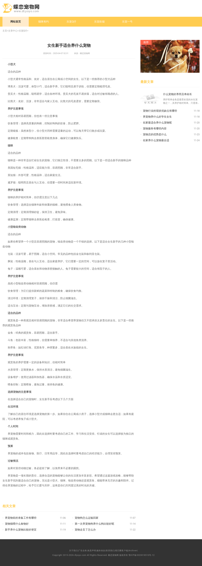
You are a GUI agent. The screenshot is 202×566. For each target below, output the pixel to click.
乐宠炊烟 (99, 21)
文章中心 (12, 30)
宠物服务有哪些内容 (155, 128)
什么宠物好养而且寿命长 (177, 94)
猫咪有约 (43, 21)
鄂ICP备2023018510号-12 (142, 555)
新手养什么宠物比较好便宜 (20, 529)
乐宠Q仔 (71, 21)
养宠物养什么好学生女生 (157, 116)
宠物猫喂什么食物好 (17, 523)
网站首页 (15, 21)
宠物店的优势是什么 (155, 134)
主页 (4, 30)
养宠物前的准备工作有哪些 (20, 517)
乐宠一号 (127, 21)
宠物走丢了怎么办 (85, 529)
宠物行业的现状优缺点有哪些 (160, 110)
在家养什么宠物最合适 (156, 140)
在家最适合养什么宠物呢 (157, 122)
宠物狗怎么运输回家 (86, 517)
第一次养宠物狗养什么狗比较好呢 (94, 523)
